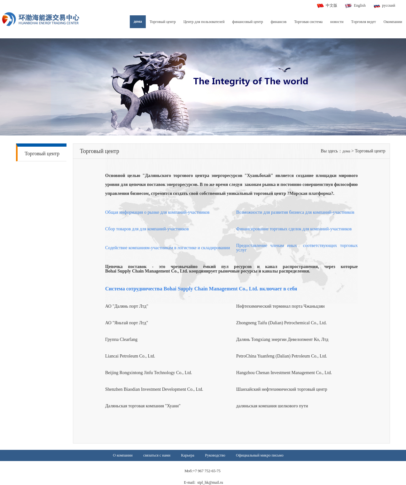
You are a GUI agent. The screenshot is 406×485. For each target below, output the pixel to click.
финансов (278, 21)
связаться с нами (156, 455)
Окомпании (393, 21)
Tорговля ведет (363, 21)
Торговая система (308, 21)
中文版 (331, 5)
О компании (122, 455)
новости (336, 21)
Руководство (215, 455)
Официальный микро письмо (260, 455)
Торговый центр (163, 21)
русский (388, 5)
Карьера (187, 455)
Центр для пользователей (204, 21)
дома (138, 21)
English (360, 5)
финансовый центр (247, 21)
